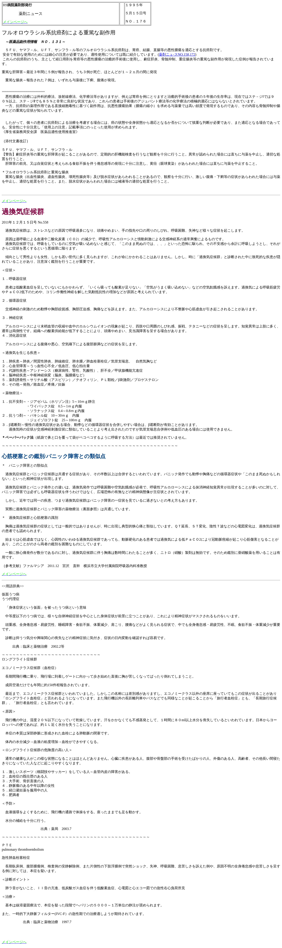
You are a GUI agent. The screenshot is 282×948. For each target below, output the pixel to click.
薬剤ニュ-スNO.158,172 (177, 54)
